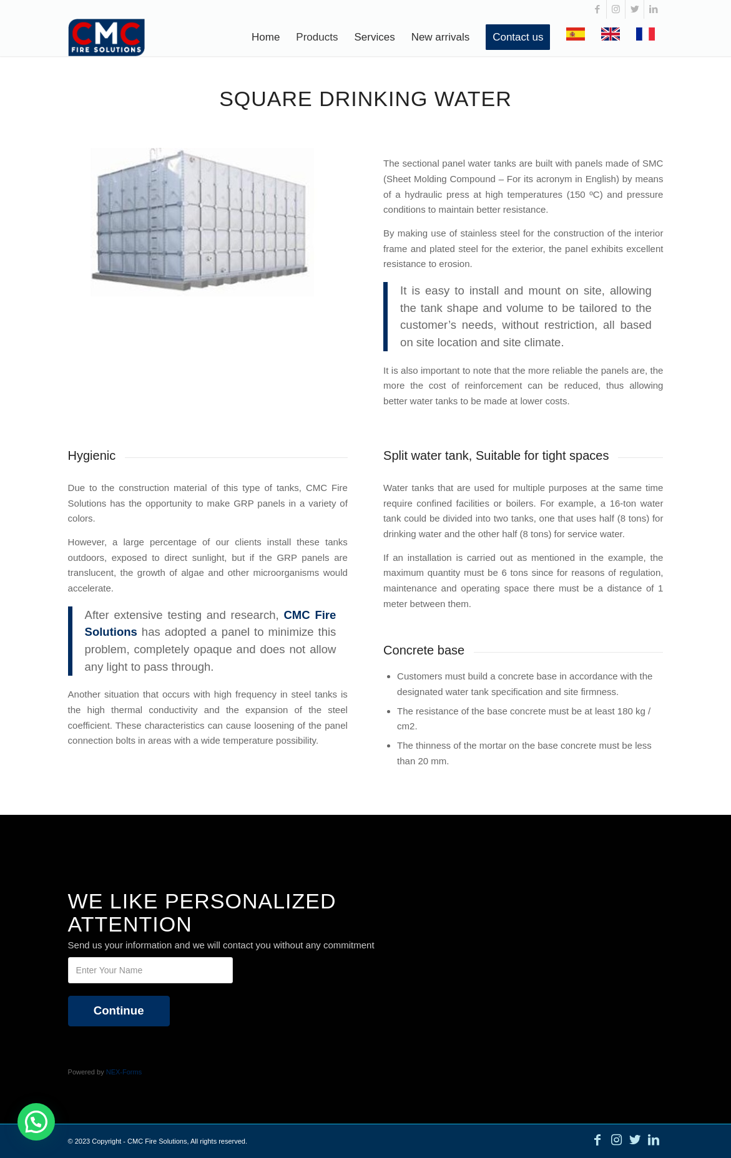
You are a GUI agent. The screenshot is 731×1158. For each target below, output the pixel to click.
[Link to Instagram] (616, 9)
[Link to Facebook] (597, 9)
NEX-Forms (124, 1072)
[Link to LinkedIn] (653, 9)
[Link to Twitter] (635, 9)
